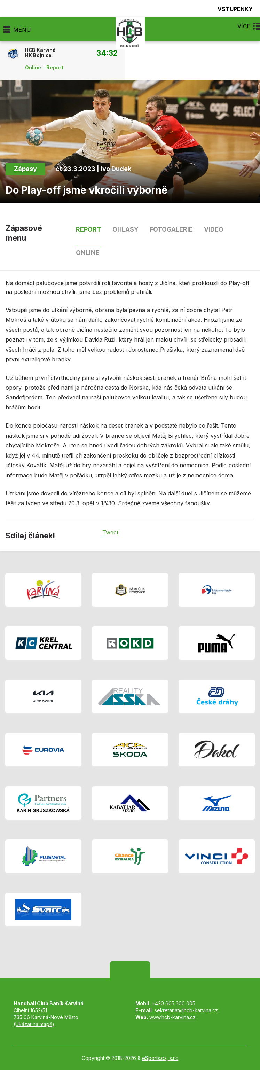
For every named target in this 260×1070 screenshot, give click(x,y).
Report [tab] (88, 229)
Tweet (110, 532)
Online (33, 67)
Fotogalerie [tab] (171, 229)
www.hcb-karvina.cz (172, 1017)
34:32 (106, 53)
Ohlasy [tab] (125, 229)
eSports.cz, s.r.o (160, 1058)
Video (213, 229)
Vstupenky (231, 9)
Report (54, 67)
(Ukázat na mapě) (34, 1024)
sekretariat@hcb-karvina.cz (186, 1010)
